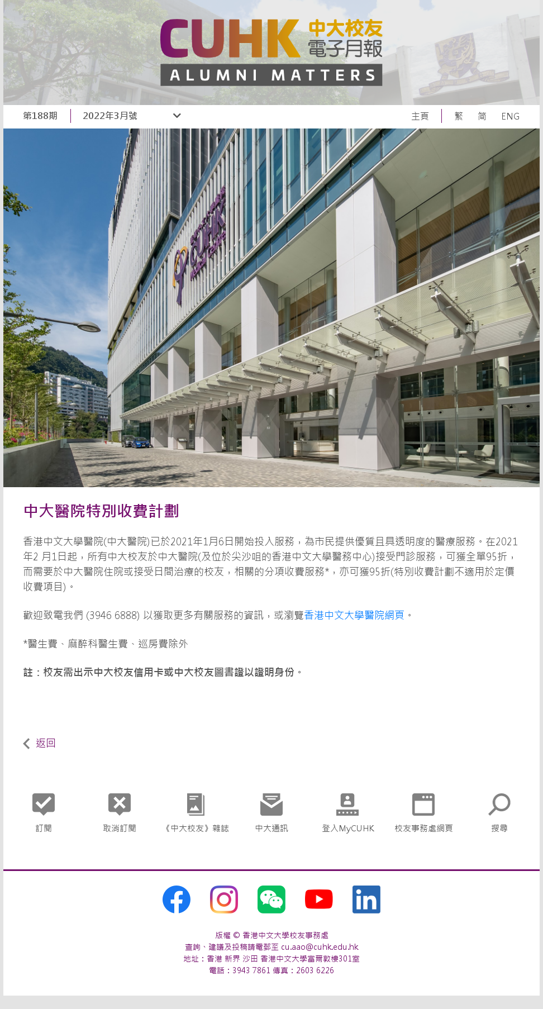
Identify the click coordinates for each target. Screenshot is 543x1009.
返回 (39, 743)
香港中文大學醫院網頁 (354, 615)
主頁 (420, 116)
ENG (510, 116)
